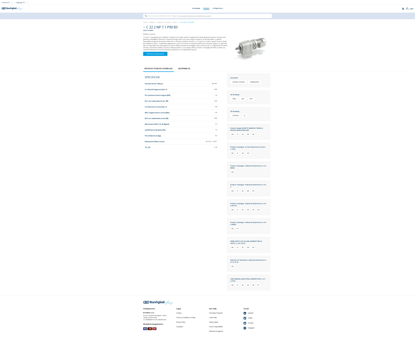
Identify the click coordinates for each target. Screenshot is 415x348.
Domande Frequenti (216, 313)
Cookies (179, 313)
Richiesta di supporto (216, 331)
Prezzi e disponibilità (216, 327)
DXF (242, 99)
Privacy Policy (180, 322)
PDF (251, 99)
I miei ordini (213, 317)
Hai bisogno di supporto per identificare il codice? (195, 16)
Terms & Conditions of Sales (185, 317)
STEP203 (236, 115)
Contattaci (179, 327)
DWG (234, 99)
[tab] (158, 68)
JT (244, 115)
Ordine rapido (213, 322)
